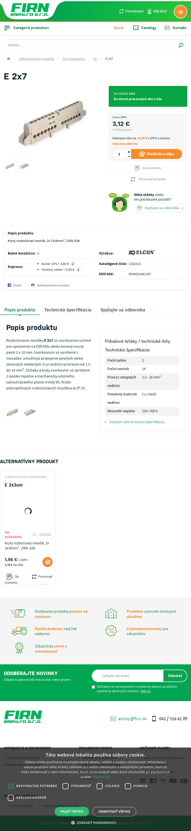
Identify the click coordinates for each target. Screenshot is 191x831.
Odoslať (175, 676)
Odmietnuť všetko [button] (114, 811)
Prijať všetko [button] (72, 811)
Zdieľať (15, 286)
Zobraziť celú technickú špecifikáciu (134, 422)
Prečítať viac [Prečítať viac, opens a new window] (101, 777)
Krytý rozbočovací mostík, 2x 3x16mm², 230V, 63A (27, 546)
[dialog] (95, 789)
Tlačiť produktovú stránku (50, 286)
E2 (95, 59)
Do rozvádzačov (74, 59)
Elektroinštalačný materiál (36, 59)
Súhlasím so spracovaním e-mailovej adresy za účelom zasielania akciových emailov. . (134, 688)
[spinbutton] (119, 154)
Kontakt (176, 28)
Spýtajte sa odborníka (160, 208)
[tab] (20, 310)
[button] (95, 822)
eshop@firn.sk (128, 719)
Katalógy (144, 28)
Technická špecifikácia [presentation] (68, 309)
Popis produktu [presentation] (19, 309)
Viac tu (145, 691)
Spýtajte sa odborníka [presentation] (122, 309)
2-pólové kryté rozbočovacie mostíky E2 (26, 477)
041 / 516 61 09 (169, 719)
